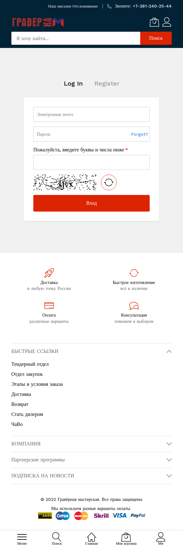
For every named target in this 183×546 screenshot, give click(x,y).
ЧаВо (17, 424)
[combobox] (75, 38)
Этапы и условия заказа (37, 384)
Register (106, 83)
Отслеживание (85, 6)
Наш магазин (59, 6)
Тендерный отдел (30, 364)
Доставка (21, 394)
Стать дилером (27, 414)
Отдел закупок (27, 374)
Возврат (19, 404)
